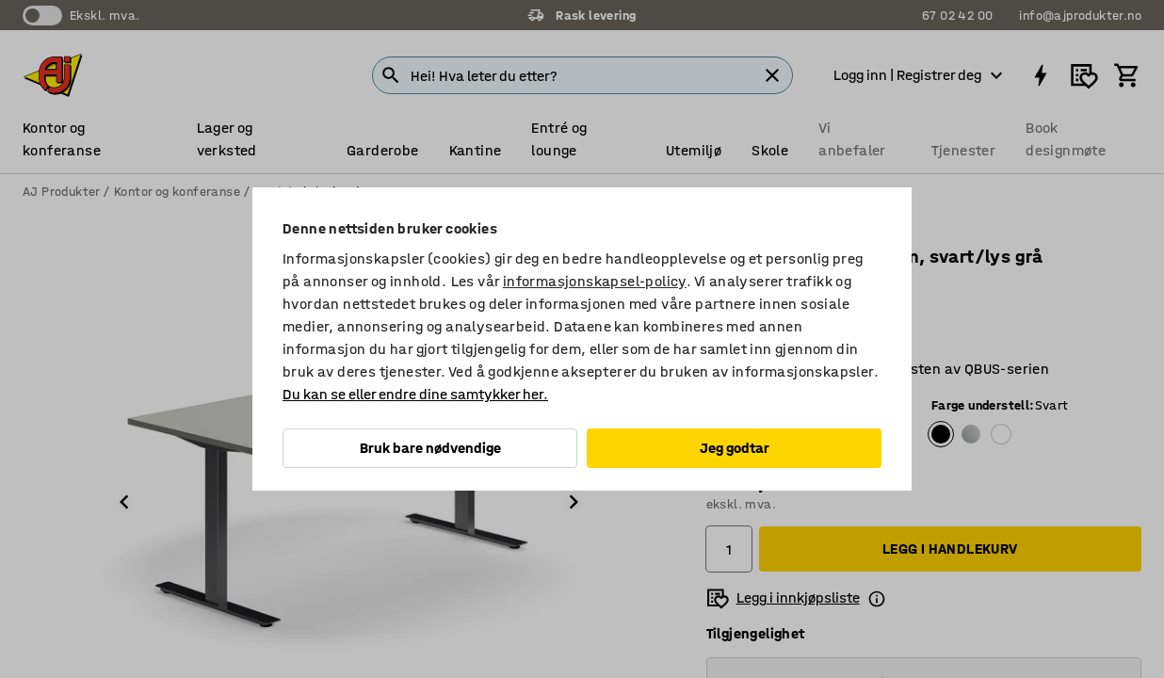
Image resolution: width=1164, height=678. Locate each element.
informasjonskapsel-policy (595, 281)
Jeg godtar (734, 448)
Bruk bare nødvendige (430, 448)
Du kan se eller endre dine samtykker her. (415, 394)
